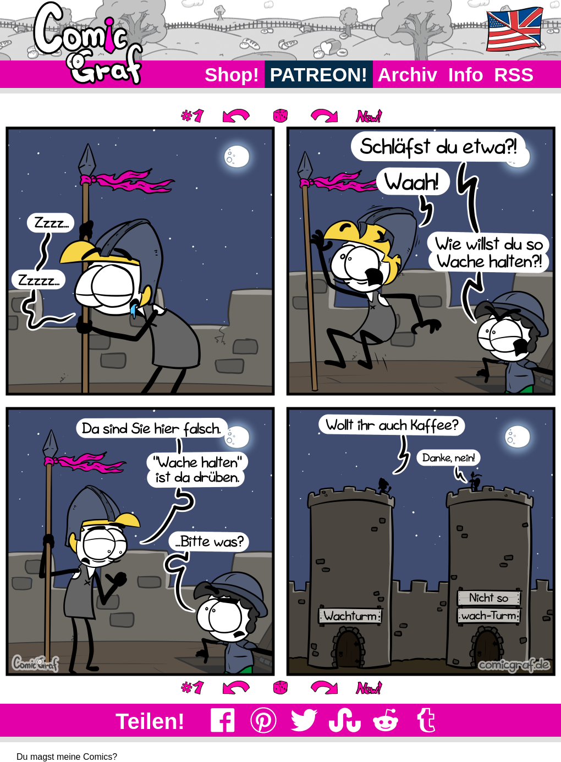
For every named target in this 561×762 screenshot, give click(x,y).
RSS (514, 74)
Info (466, 74)
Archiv (408, 74)
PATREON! (319, 74)
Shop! (232, 74)
